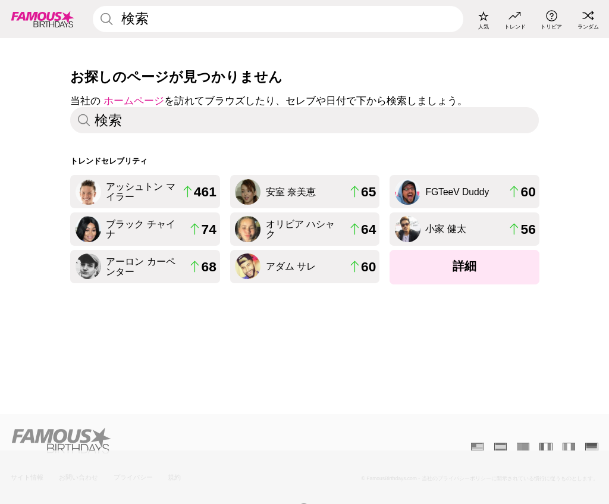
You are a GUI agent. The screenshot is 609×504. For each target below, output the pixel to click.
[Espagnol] (500, 447)
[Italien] (569, 447)
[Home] (155, 440)
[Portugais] (523, 447)
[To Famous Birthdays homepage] (43, 19)
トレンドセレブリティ (108, 160)
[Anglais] (477, 447)
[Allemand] (591, 447)
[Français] (545, 447)
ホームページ (133, 101)
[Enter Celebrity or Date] (278, 19)
